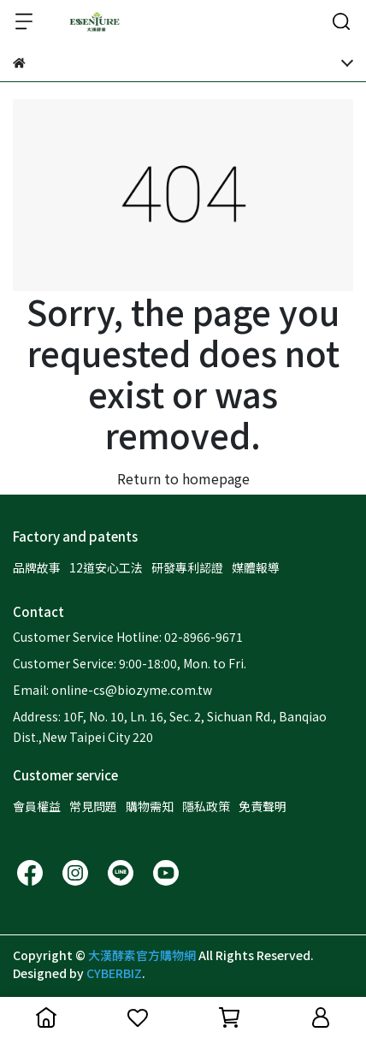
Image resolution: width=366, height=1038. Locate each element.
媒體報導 (256, 567)
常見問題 (93, 806)
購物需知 (150, 806)
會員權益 (37, 806)
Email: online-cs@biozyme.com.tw (112, 689)
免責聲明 (262, 806)
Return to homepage (183, 478)
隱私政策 (206, 806)
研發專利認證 (187, 567)
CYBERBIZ (114, 973)
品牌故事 (37, 567)
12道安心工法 (106, 567)
